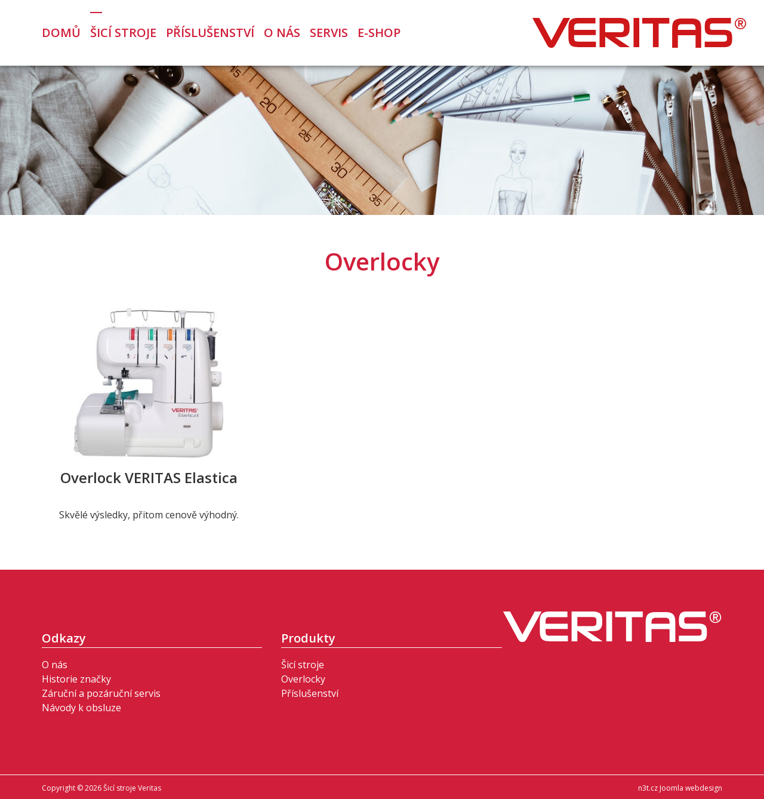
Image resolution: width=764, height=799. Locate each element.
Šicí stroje (123, 32)
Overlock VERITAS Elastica (149, 477)
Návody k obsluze (81, 707)
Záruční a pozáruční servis (101, 693)
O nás (282, 32)
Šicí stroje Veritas (639, 33)
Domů (61, 32)
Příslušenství (210, 32)
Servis (329, 32)
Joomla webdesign (691, 788)
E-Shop (379, 32)
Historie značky (76, 679)
